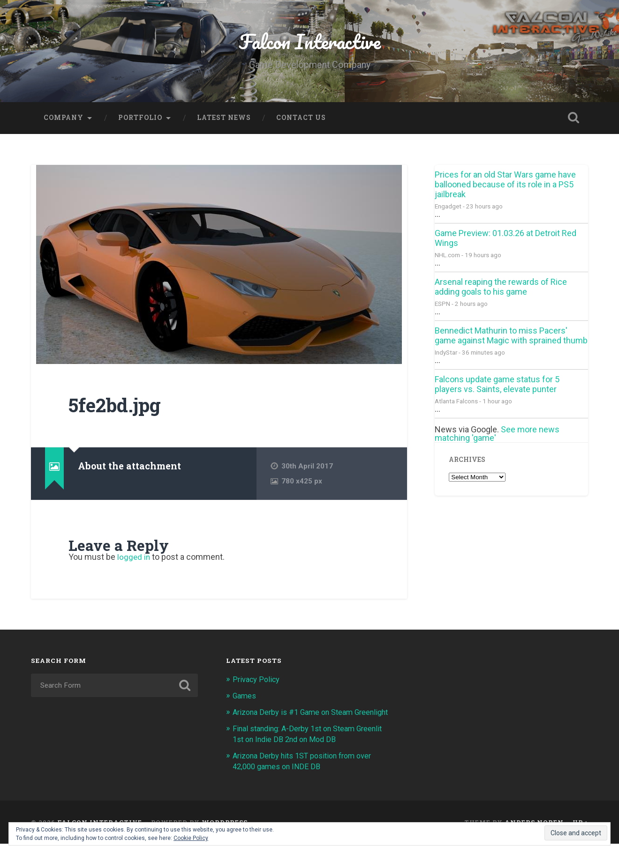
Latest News (224, 119)
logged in (134, 559)
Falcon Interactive (309, 42)
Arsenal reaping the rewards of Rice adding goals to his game (501, 288)
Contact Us (301, 119)
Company (63, 119)
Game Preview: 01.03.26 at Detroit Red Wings (505, 240)
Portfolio (140, 119)
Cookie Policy (191, 838)
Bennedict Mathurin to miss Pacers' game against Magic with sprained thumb (511, 337)
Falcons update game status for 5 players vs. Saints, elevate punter (497, 386)
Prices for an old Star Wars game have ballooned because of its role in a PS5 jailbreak (505, 186)
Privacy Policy (257, 681)
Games (245, 697)
